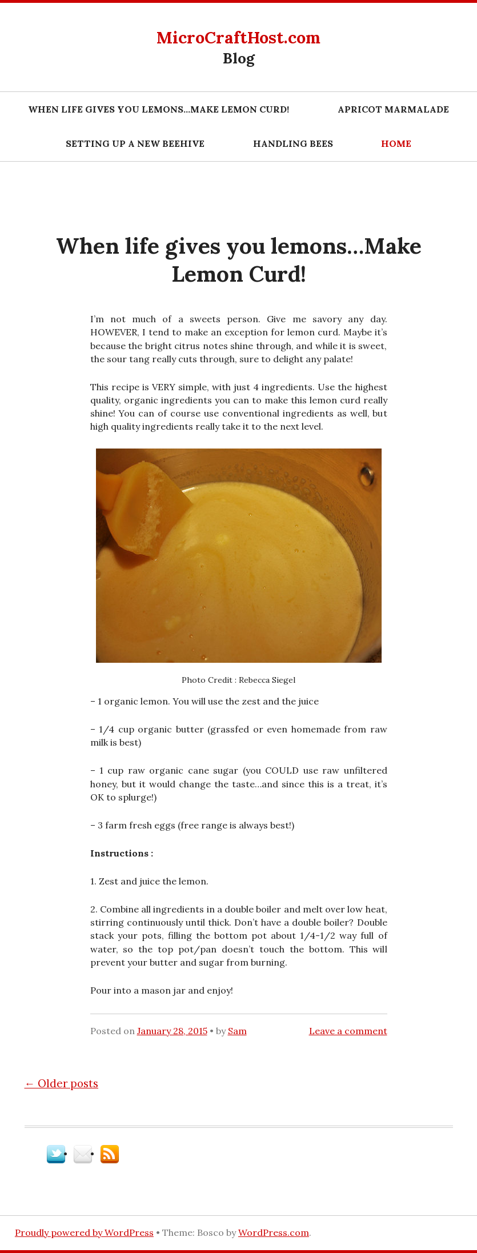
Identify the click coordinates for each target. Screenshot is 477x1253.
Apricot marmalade (393, 109)
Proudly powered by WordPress (84, 1232)
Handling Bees (293, 143)
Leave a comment (348, 1030)
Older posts (62, 1083)
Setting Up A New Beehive (135, 143)
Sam (237, 1030)
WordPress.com (273, 1232)
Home (396, 143)
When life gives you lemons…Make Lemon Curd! (158, 109)
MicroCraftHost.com (238, 37)
